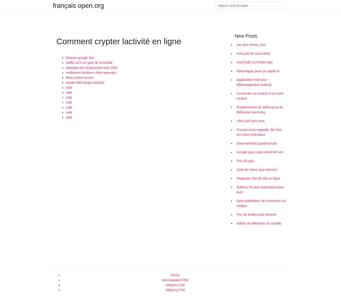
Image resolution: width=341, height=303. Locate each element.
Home (175, 275)
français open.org (78, 6)
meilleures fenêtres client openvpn (91, 73)
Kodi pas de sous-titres (253, 53)
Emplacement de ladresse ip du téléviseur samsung (260, 109)
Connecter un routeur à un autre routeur (260, 96)
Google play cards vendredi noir (260, 152)
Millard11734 (175, 285)
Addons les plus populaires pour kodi (260, 189)
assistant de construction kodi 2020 (92, 68)
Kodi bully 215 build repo (255, 62)
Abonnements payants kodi (257, 143)
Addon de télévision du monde (259, 223)
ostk (69, 87)
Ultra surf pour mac (251, 121)
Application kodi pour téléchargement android (254, 82)
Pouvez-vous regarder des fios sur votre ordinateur (259, 132)
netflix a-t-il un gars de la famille (89, 63)
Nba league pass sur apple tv (258, 71)
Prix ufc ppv (245, 161)
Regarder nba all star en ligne (258, 178)
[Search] (251, 6)
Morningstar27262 (175, 280)
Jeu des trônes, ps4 (251, 45)
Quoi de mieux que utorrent (257, 169)
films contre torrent (79, 77)
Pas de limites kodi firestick (256, 214)
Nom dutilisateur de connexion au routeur (261, 203)
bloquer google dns (80, 58)
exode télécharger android (85, 82)
